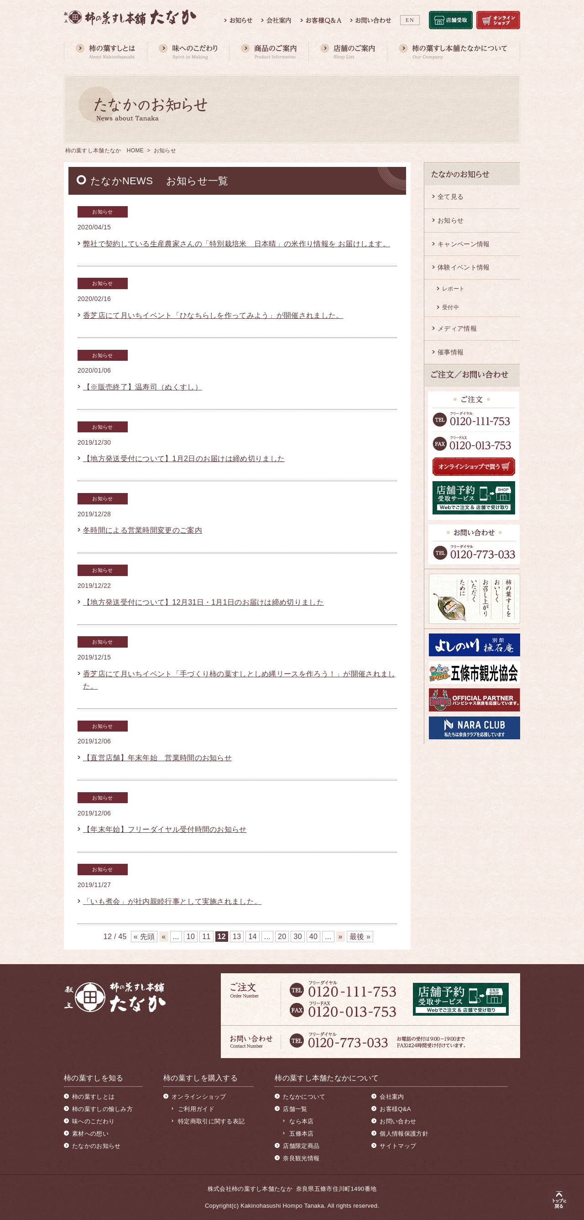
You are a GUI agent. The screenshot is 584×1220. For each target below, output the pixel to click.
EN (410, 20)
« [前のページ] (164, 936)
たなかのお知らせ (96, 1146)
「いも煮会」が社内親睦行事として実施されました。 (172, 901)
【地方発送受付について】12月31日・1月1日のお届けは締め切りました (203, 602)
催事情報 (451, 352)
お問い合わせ (398, 1121)
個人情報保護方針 (404, 1134)
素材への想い (90, 1134)
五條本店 (301, 1134)
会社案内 (392, 1097)
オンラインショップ (199, 1097)
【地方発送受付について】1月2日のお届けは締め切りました (184, 458)
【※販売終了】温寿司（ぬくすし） (142, 387)
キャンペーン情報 (464, 244)
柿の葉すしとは (93, 1097)
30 (297, 936)
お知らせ (451, 220)
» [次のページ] (341, 936)
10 (191, 936)
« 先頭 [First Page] (144, 936)
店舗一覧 (295, 1109)
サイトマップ (398, 1146)
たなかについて (304, 1097)
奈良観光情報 (301, 1158)
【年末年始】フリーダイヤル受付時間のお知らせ (165, 829)
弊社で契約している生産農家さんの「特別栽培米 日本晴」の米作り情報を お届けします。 (236, 244)
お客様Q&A (395, 1109)
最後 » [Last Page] (360, 936)
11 (206, 936)
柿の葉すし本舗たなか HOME (104, 150)
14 (252, 936)
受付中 (450, 307)
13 (237, 936)
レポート (453, 289)
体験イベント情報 (464, 267)
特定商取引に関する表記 (211, 1121)
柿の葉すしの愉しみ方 (102, 1109)
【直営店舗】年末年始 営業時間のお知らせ (157, 758)
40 (313, 936)
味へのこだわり (93, 1121)
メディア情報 (457, 328)
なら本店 (301, 1121)
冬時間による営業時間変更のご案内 (142, 530)
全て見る (451, 196)
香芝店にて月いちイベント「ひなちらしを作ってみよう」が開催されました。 (213, 315)
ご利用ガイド (196, 1109)
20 (282, 936)
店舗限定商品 (301, 1146)
